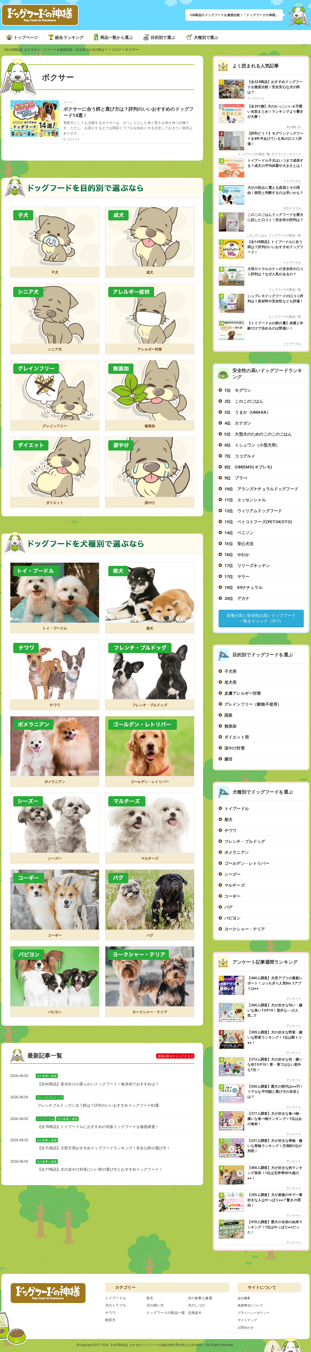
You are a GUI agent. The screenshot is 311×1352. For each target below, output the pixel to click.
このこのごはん (256, 235)
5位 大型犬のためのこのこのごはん (258, 434)
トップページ (26, 37)
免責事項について (252, 1306)
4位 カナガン (237, 423)
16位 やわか (236, 554)
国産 (228, 716)
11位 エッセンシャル (245, 499)
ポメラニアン (55, 784)
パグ (149, 937)
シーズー (55, 861)
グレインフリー (54, 428)
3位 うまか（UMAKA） (247, 412)
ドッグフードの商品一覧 (254, 154)
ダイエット (55, 505)
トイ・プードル (54, 631)
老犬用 (230, 683)
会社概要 (245, 1299)
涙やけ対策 (234, 749)
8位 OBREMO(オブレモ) (248, 467)
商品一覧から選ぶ (116, 37)
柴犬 (149, 631)
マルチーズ (150, 861)
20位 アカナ (236, 598)
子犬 (54, 275)
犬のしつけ (196, 1306)
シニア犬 (55, 351)
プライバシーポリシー (255, 1313)
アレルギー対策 (149, 351)
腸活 (228, 760)
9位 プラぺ (235, 478)
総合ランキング (69, 37)
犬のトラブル (292, 208)
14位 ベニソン (238, 532)
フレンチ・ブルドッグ (150, 707)
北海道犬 (195, 1313)
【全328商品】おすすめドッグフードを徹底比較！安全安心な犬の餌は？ (157, 1346)
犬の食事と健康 (47, 1079)
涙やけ (149, 505)
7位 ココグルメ (239, 456)
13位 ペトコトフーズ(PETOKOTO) (258, 521)
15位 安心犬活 (238, 543)
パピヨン (55, 1014)
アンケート (293, 1000)
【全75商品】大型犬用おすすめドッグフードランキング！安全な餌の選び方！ (109, 1150)
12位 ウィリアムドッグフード (253, 510)
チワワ (54, 707)
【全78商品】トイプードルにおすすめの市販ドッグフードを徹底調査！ (102, 1129)
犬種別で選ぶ (206, 37)
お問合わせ (246, 1328)
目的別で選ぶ (163, 37)
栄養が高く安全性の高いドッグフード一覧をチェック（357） (261, 618)
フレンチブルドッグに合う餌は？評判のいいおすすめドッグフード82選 (102, 1107)
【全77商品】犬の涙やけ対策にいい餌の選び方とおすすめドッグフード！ (104, 1172)
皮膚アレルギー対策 (242, 694)
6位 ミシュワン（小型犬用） (252, 445)
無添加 (149, 428)
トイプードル (45, 1121)
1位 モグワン (237, 390)
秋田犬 (110, 1321)
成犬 (149, 275)
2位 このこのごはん (243, 401)
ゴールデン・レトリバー (150, 784)
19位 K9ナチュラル (243, 587)
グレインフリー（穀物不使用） (252, 705)
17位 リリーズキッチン (247, 565)
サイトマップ (248, 1321)
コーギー (55, 937)
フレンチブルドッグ (50, 1100)
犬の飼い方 (293, 127)
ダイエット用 (236, 738)
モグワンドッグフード (286, 154)
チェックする (169, 1058)
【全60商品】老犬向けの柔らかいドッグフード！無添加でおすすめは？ (102, 1086)
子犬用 (230, 672)
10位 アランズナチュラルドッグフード (261, 489)
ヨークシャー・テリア (150, 1014)
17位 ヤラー (236, 576)
